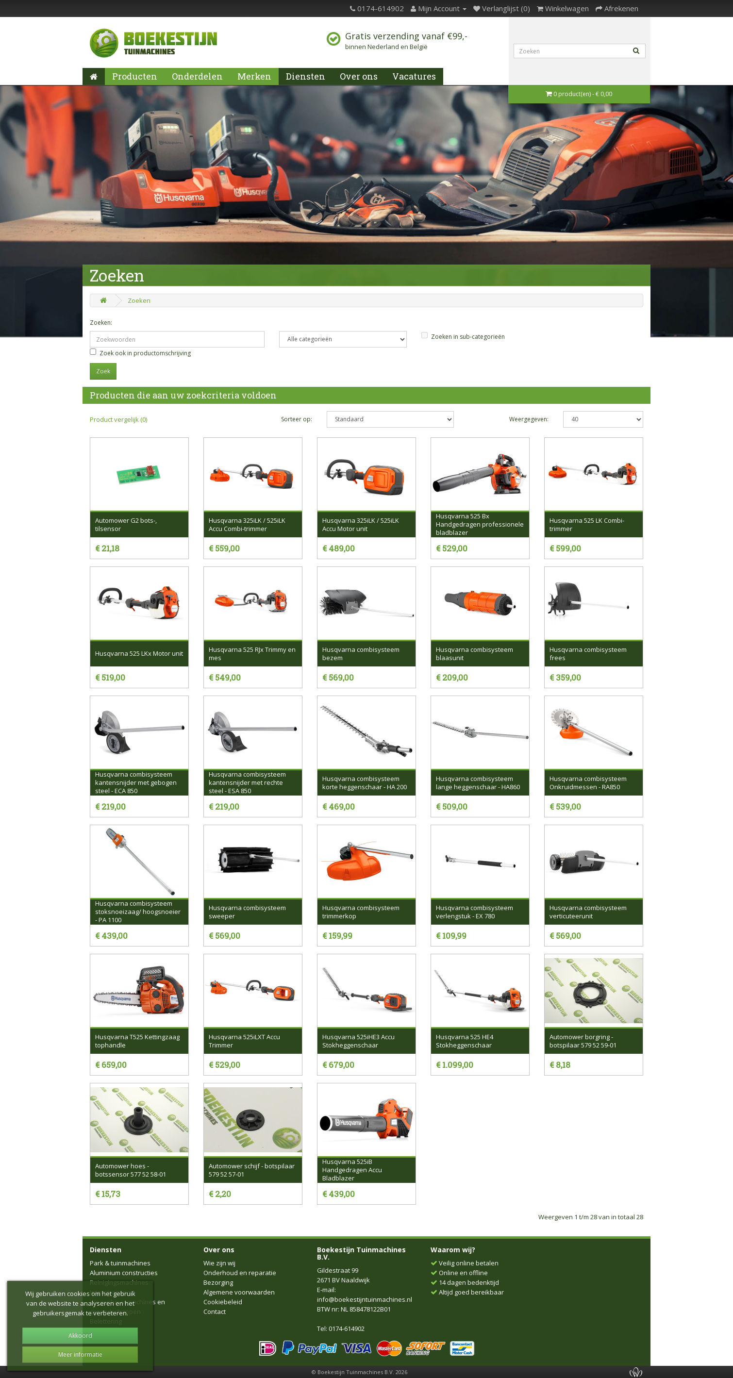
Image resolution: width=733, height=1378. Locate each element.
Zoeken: (101, 322)
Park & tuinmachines (120, 1263)
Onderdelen (197, 76)
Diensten (305, 76)
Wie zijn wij (219, 1263)
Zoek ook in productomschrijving (140, 353)
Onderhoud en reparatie (239, 1272)
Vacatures (414, 76)
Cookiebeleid (222, 1301)
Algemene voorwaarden (239, 1292)
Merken (254, 76)
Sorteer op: (296, 419)
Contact (214, 1311)
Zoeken (139, 300)
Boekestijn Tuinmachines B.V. (361, 1253)
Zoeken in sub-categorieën (463, 336)
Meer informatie (80, 1354)
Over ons (359, 76)
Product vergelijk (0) (118, 419)
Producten (134, 76)
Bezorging (218, 1282)
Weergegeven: (529, 419)
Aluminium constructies (124, 1272)
